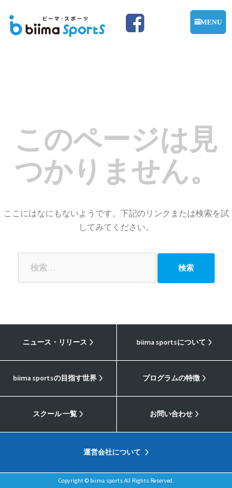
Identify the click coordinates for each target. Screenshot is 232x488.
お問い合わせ (171, 413)
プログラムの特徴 (171, 377)
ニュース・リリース (55, 341)
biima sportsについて (171, 341)
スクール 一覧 (55, 413)
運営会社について (112, 451)
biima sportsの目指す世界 (55, 377)
